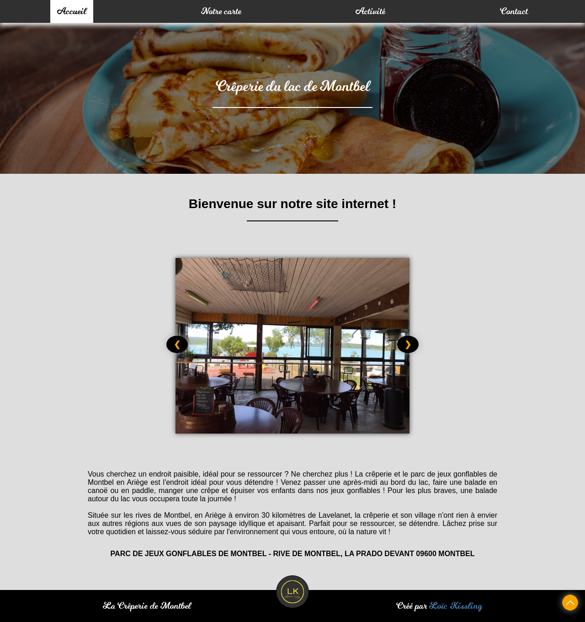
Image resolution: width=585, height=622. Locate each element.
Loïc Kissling (455, 606)
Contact (514, 11)
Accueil (71, 11)
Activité (370, 11)
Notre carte (221, 11)
